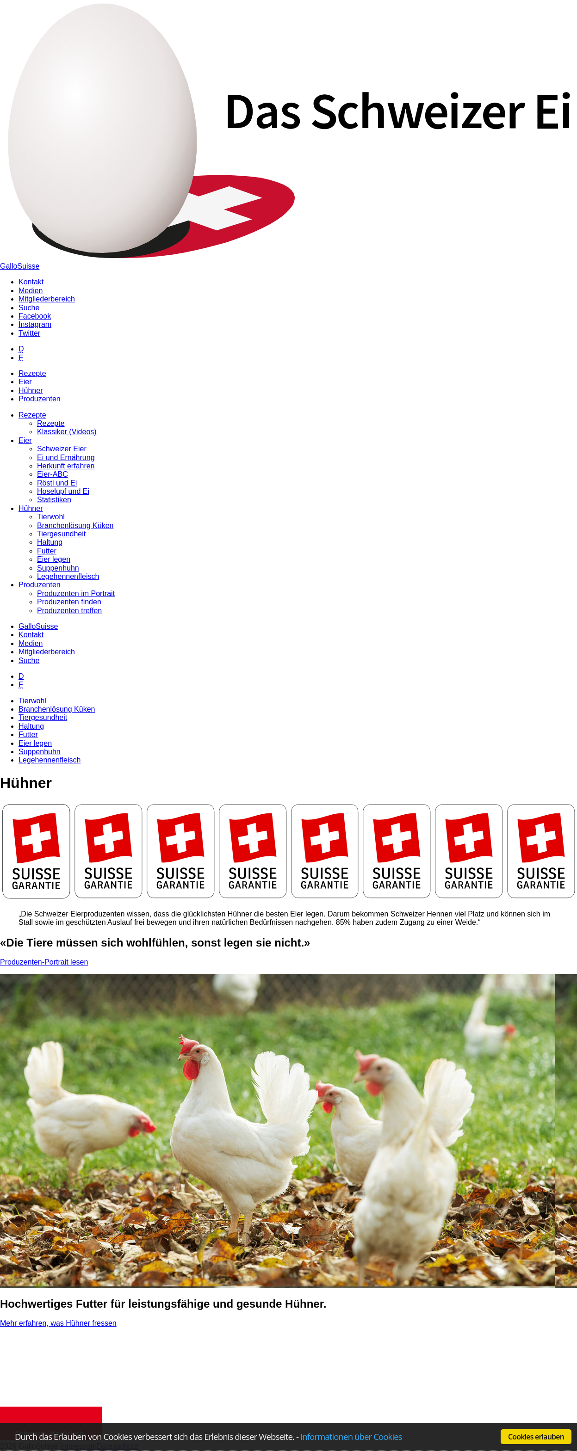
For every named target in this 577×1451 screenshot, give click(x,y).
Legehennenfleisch (50, 760)
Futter (28, 734)
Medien (31, 643)
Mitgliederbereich (47, 652)
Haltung (31, 726)
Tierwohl (32, 701)
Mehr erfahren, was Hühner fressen (58, 1323)
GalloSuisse (19, 266)
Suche (29, 660)
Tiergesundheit (43, 717)
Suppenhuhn (40, 752)
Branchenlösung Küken (57, 709)
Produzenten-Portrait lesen (44, 962)
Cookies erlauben (536, 1437)
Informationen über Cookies (351, 1436)
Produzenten (40, 399)
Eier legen (35, 743)
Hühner (31, 390)
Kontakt (31, 635)
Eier (25, 382)
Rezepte (32, 373)
